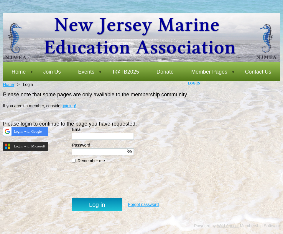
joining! (69, 105)
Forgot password (143, 204)
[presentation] (117, 183)
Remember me (91, 160)
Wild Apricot (228, 225)
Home (8, 84)
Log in (194, 83)
